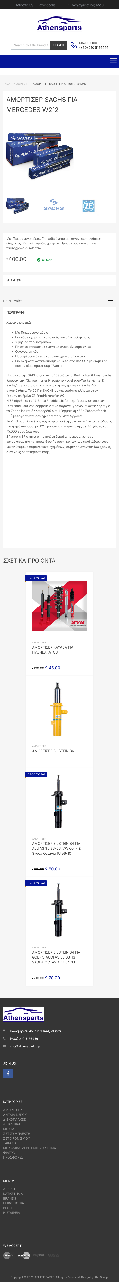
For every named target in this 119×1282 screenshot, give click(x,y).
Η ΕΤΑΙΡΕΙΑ (11, 1213)
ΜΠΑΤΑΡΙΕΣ (12, 1129)
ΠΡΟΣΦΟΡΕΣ (13, 1157)
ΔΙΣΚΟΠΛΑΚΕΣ (14, 1119)
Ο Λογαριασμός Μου (86, 5)
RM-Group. (101, 1277)
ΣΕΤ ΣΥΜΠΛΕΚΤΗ (16, 1133)
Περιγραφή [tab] (12, 301)
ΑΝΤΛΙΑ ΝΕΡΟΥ (15, 1115)
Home (6, 84)
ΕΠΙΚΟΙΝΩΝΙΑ (13, 1203)
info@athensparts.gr (25, 1046)
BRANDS (9, 1198)
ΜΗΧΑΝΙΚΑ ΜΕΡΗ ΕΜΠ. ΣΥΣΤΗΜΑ (29, 1148)
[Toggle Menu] (113, 61)
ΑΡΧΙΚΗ (9, 1189)
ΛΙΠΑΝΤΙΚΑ (11, 1124)
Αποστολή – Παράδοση (35, 5)
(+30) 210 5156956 (90, 47)
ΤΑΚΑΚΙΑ (10, 1143)
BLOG (7, 1208)
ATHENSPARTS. (45, 1277)
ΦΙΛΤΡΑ (9, 1152)
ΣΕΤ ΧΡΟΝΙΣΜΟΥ (16, 1138)
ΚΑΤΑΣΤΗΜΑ (13, 1194)
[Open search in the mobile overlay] (39, 45)
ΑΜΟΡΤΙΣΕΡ (21, 84)
